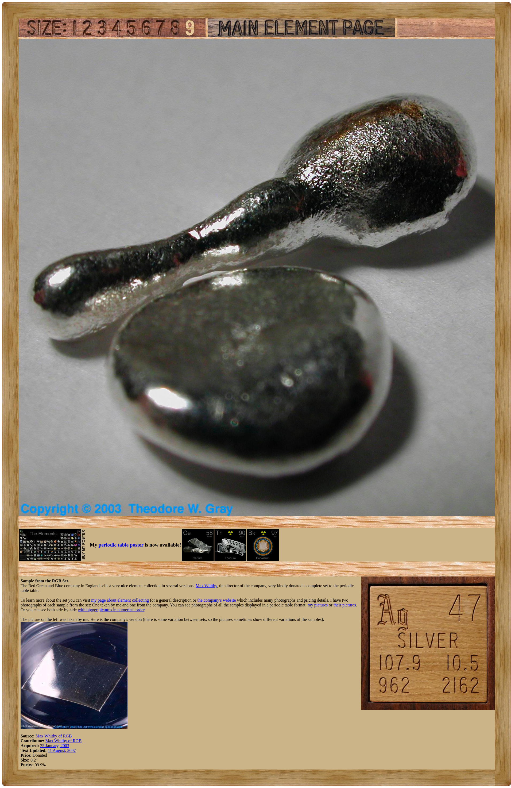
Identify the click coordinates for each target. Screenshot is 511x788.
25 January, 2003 (54, 745)
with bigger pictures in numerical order (111, 610)
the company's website (216, 600)
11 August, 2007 (62, 750)
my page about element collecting (120, 600)
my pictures (318, 605)
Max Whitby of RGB (54, 736)
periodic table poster (121, 545)
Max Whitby (206, 585)
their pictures (345, 605)
